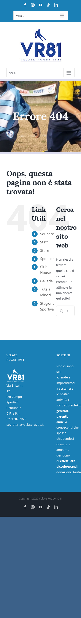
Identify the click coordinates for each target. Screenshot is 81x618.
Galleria (46, 281)
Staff (44, 242)
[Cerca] (61, 311)
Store (44, 250)
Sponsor (47, 258)
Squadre (47, 234)
